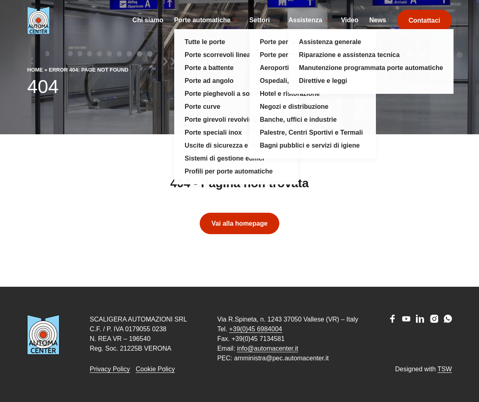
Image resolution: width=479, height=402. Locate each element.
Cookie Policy (155, 369)
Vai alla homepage (239, 235)
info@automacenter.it (267, 348)
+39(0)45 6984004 (255, 329)
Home (35, 82)
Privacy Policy (110, 369)
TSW (444, 369)
